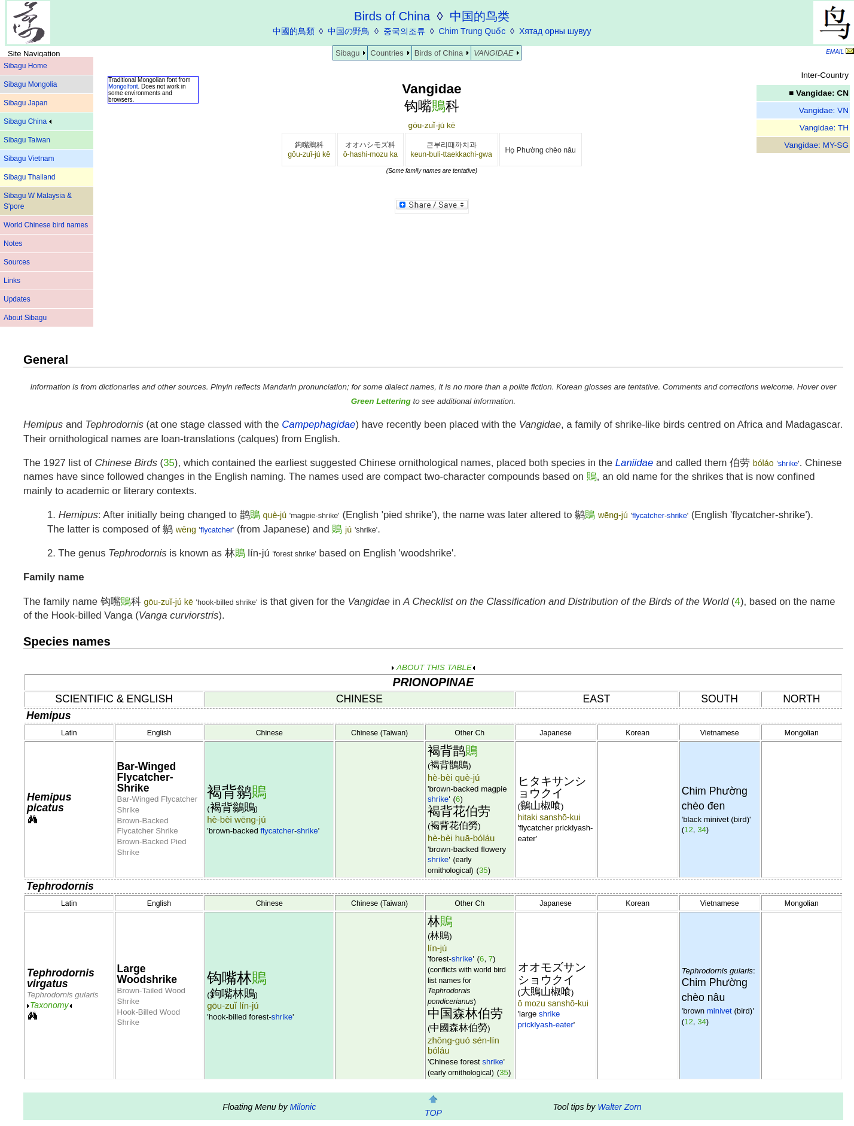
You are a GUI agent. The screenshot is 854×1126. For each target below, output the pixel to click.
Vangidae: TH (824, 127)
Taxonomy (49, 1005)
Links (12, 280)
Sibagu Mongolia (30, 84)
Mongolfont (123, 86)
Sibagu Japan (25, 103)
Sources (17, 262)
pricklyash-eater (546, 1024)
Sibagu (347, 52)
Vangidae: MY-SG (816, 145)
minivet (719, 1010)
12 (688, 829)
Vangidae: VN (824, 110)
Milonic (302, 1107)
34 (701, 829)
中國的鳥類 (294, 31)
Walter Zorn (619, 1107)
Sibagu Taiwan (27, 140)
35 (169, 462)
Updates (17, 299)
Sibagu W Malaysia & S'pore (38, 201)
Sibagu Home (25, 66)
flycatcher (648, 516)
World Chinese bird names (46, 225)
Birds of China (438, 52)
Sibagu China (27, 121)
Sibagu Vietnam (29, 158)
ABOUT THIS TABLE (433, 667)
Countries (386, 52)
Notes (13, 243)
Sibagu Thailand (30, 177)
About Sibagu (25, 318)
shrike (788, 463)
